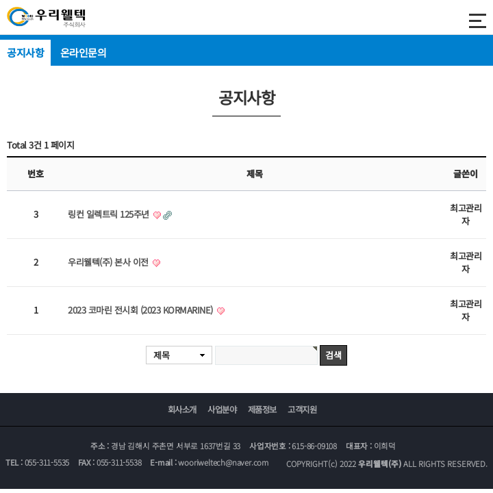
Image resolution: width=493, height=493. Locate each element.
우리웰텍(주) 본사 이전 (109, 261)
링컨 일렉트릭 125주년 (109, 213)
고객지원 (302, 409)
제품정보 (262, 409)
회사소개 (182, 409)
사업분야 (221, 409)
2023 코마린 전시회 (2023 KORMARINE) (141, 309)
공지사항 (25, 52)
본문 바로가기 (0, 0)
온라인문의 (83, 52)
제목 (161, 355)
